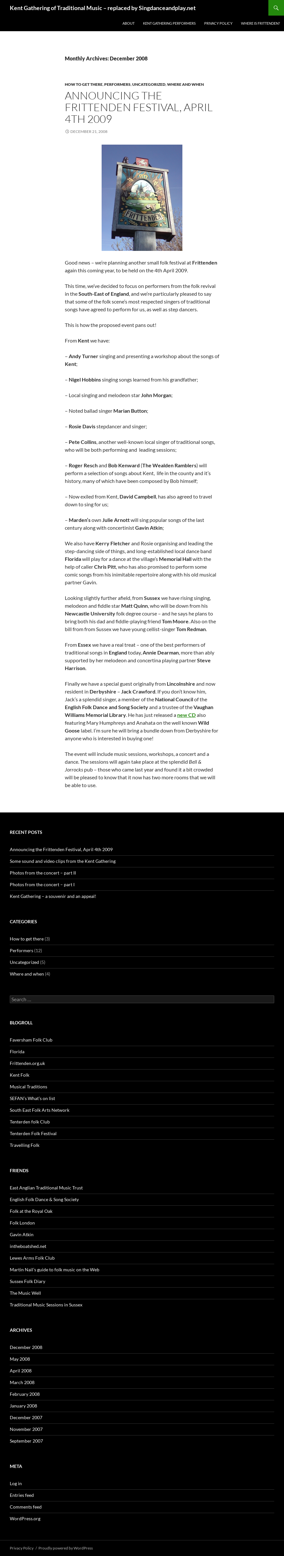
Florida (17, 1051)
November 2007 (26, 1429)
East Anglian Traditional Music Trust (46, 1187)
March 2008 (22, 1382)
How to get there (84, 84)
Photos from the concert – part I (42, 884)
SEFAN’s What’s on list (32, 1098)
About (128, 23)
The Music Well (25, 1293)
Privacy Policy (218, 23)
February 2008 (25, 1394)
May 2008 (20, 1359)
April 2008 (21, 1370)
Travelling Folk (24, 1145)
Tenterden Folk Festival (33, 1133)
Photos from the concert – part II (43, 872)
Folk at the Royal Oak (31, 1211)
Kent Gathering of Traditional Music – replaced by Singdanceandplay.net (103, 7)
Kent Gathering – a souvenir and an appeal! (53, 896)
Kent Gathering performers (169, 23)
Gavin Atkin (22, 1234)
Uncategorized (148, 84)
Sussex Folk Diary (27, 1281)
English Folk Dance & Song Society (44, 1199)
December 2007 (26, 1417)
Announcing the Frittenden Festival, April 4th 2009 (139, 107)
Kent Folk (19, 1075)
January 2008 (23, 1405)
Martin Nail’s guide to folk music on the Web (54, 1269)
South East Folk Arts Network (39, 1110)
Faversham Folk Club (31, 1040)
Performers (117, 84)
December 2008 (26, 1347)
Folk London (22, 1222)
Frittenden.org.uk (27, 1063)
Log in (16, 1483)
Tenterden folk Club (30, 1121)
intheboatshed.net (28, 1246)
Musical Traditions (28, 1086)
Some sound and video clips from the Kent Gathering (63, 861)
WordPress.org (25, 1518)
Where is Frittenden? (260, 23)
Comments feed (26, 1507)
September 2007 (26, 1441)
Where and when (185, 84)
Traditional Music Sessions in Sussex (46, 1304)
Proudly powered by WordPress (65, 1548)
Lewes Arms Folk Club (32, 1258)
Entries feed (22, 1495)
